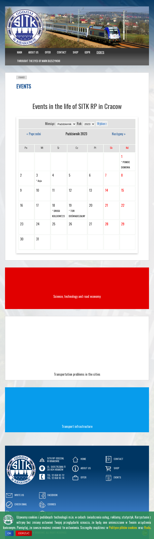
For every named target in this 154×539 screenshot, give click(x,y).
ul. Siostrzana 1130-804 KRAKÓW (56, 468)
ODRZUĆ (23, 533)
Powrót (21, 77)
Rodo (147, 527)
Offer (48, 52)
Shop (75, 52)
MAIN (19, 52)
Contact (61, 52)
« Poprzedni (33, 133)
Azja (40, 180)
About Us (33, 52)
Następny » (119, 133)
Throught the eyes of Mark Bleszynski (38, 61)
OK (9, 533)
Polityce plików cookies (123, 527)
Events (100, 52)
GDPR (87, 52)
